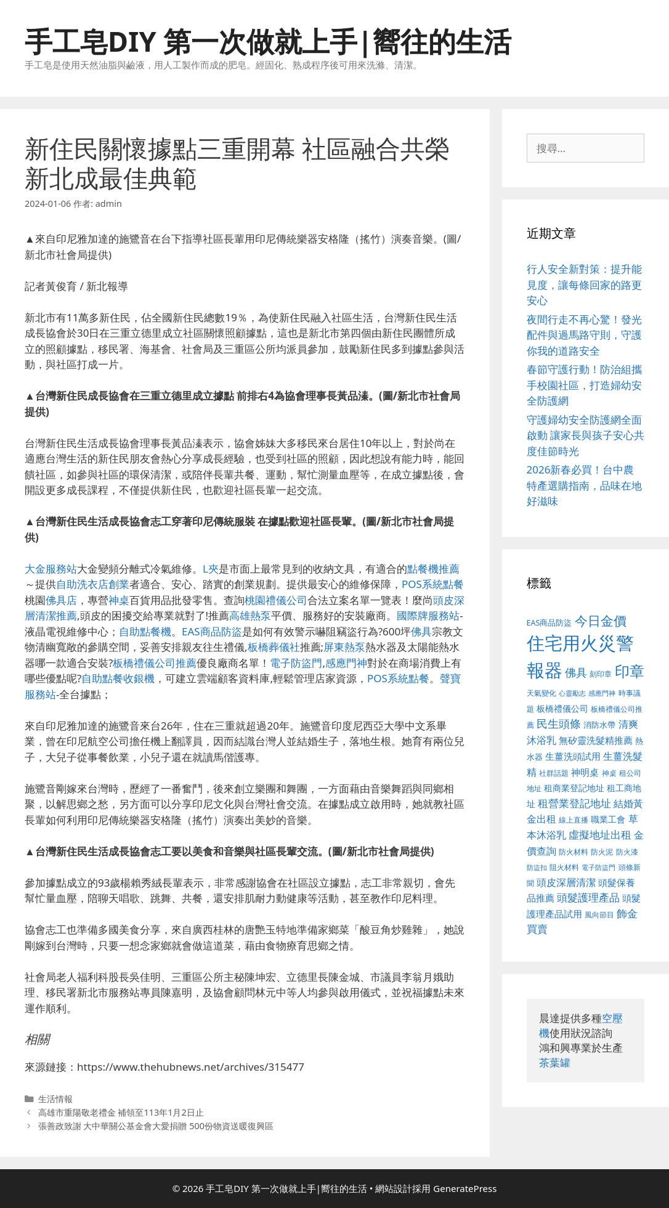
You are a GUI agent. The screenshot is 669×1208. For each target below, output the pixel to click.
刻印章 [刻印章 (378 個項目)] (601, 673)
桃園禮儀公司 (276, 600)
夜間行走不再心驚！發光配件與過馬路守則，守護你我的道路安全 (584, 335)
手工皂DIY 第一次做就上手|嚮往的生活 (268, 41)
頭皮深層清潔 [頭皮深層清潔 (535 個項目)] (566, 882)
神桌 (118, 600)
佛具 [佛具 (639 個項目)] (576, 672)
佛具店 (61, 600)
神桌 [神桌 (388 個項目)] (609, 773)
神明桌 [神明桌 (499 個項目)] (585, 772)
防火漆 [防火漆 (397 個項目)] (627, 852)
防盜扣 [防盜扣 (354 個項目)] (537, 867)
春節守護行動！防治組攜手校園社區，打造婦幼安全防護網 (584, 385)
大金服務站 (51, 569)
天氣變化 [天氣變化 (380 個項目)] (541, 693)
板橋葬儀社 (274, 647)
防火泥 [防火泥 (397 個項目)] (602, 852)
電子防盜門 (296, 663)
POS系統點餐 (433, 584)
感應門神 (346, 663)
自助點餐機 (145, 631)
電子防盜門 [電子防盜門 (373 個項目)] (598, 867)
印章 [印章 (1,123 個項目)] (629, 671)
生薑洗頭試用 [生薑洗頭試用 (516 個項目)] (573, 756)
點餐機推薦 (433, 569)
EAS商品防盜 (212, 631)
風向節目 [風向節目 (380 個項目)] (599, 914)
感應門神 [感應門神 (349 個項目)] (601, 693)
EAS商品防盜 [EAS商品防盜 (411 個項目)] (549, 623)
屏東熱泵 (344, 647)
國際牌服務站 (428, 615)
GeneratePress (465, 1188)
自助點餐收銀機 (118, 678)
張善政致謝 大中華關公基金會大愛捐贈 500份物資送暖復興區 (156, 1126)
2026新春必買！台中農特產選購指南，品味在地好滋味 (584, 485)
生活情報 (55, 1099)
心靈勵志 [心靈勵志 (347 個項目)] (572, 693)
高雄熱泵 (250, 615)
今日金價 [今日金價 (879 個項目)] (600, 620)
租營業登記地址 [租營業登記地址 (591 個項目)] (574, 803)
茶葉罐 (554, 1062)
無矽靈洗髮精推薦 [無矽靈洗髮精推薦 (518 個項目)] (596, 740)
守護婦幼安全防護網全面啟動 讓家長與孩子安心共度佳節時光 (585, 435)
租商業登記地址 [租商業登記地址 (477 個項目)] (574, 788)
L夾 (211, 569)
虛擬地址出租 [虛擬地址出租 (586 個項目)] (600, 834)
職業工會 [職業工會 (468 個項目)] (608, 819)
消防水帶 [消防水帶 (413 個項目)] (599, 724)
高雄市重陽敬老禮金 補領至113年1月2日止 (121, 1112)
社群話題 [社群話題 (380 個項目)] (554, 773)
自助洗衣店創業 (92, 584)
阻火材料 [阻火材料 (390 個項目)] (564, 867)
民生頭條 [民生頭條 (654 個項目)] (559, 723)
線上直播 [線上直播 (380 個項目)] (573, 819)
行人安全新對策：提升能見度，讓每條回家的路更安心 (584, 284)
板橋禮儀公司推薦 (155, 663)
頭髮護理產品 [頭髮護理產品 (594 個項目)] (588, 897)
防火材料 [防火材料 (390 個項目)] (573, 852)
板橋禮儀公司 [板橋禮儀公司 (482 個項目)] (562, 708)
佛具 (421, 631)
